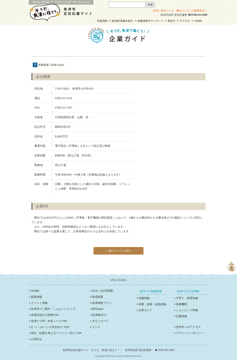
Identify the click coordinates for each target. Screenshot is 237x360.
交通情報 (181, 316)
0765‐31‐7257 (63, 107)
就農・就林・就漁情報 (152, 304)
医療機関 (181, 304)
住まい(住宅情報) (102, 290)
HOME (35, 290)
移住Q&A (98, 308)
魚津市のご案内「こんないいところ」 (54, 308)
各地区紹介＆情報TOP (45, 314)
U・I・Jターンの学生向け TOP (50, 327)
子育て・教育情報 (187, 298)
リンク (96, 327)
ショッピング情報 (187, 310)
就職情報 (144, 298)
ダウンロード (100, 321)
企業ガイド (145, 310)
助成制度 (97, 296)
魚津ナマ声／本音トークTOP (49, 321)
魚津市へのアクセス (188, 326)
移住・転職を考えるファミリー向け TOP (56, 333)
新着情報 (36, 296)
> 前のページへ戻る (118, 250)
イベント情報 (39, 302)
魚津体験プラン (101, 302)
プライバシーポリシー (190, 333)
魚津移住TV (99, 314)
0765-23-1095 (199, 14)
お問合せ (36, 339)
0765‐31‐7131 (63, 98)
